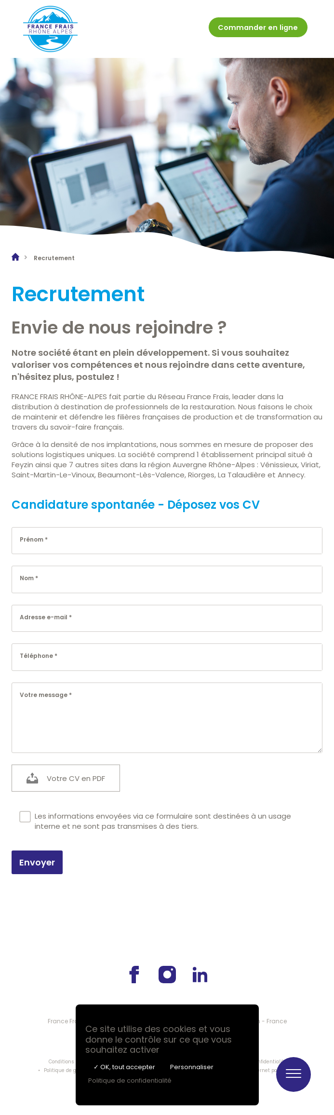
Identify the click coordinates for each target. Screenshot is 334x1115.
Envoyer (37, 862)
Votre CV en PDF (76, 778)
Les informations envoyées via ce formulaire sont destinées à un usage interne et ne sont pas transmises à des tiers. (155, 821)
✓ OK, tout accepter (124, 1067)
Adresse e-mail (43, 617)
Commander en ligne (257, 27)
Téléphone (36, 656)
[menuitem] (257, 29)
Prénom (31, 539)
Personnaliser (192, 1067)
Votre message (43, 694)
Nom (27, 578)
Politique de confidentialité (130, 1080)
